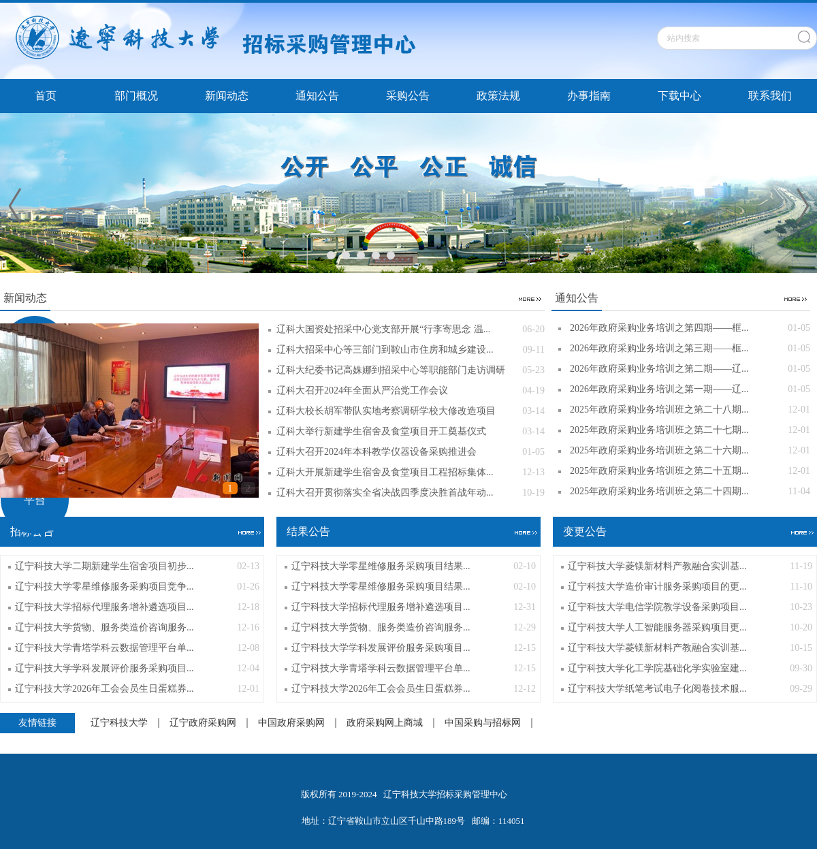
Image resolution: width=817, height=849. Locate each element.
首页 (46, 95)
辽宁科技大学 (119, 723)
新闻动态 (227, 95)
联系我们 (770, 95)
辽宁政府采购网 (203, 723)
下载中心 (679, 95)
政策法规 (498, 95)
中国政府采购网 (291, 723)
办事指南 (589, 95)
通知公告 (317, 95)
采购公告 (408, 95)
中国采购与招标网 (483, 723)
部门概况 (136, 95)
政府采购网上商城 (385, 723)
